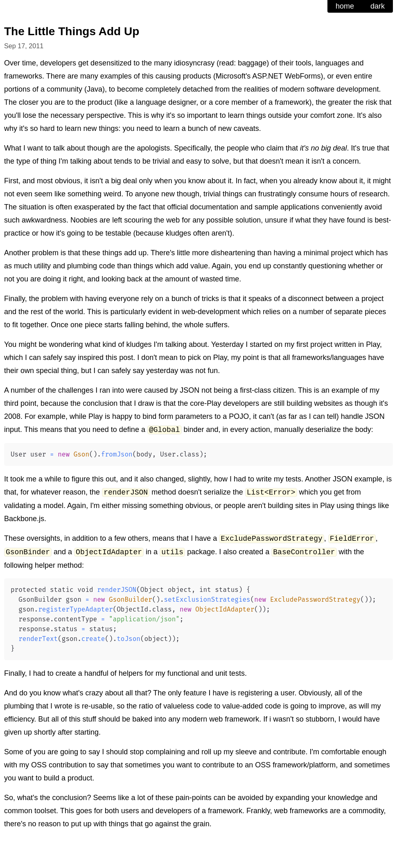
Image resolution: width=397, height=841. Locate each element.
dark (377, 6)
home (345, 6)
